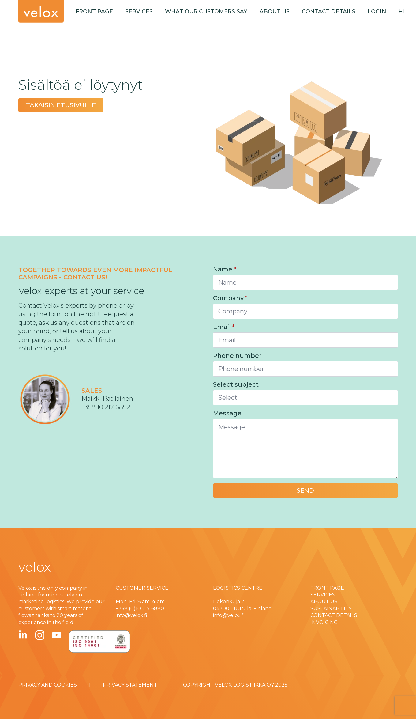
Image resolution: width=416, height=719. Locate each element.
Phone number (237, 356)
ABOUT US (323, 601)
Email (223, 327)
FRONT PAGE (327, 588)
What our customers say (206, 11)
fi (401, 11)
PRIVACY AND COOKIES (47, 685)
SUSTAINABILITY (331, 608)
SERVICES (322, 595)
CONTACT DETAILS (333, 615)
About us (275, 11)
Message (227, 413)
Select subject (236, 384)
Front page (94, 11)
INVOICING (324, 622)
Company (230, 298)
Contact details (328, 11)
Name (224, 269)
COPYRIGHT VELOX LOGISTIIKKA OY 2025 (235, 685)
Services (139, 11)
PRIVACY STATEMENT (130, 685)
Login (377, 11)
